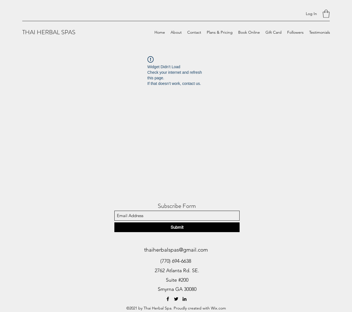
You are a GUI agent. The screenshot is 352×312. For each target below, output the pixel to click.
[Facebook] (168, 299)
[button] (326, 14)
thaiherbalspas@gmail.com (176, 250)
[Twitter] (176, 299)
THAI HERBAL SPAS (48, 32)
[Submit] (177, 227)
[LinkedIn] (184, 299)
